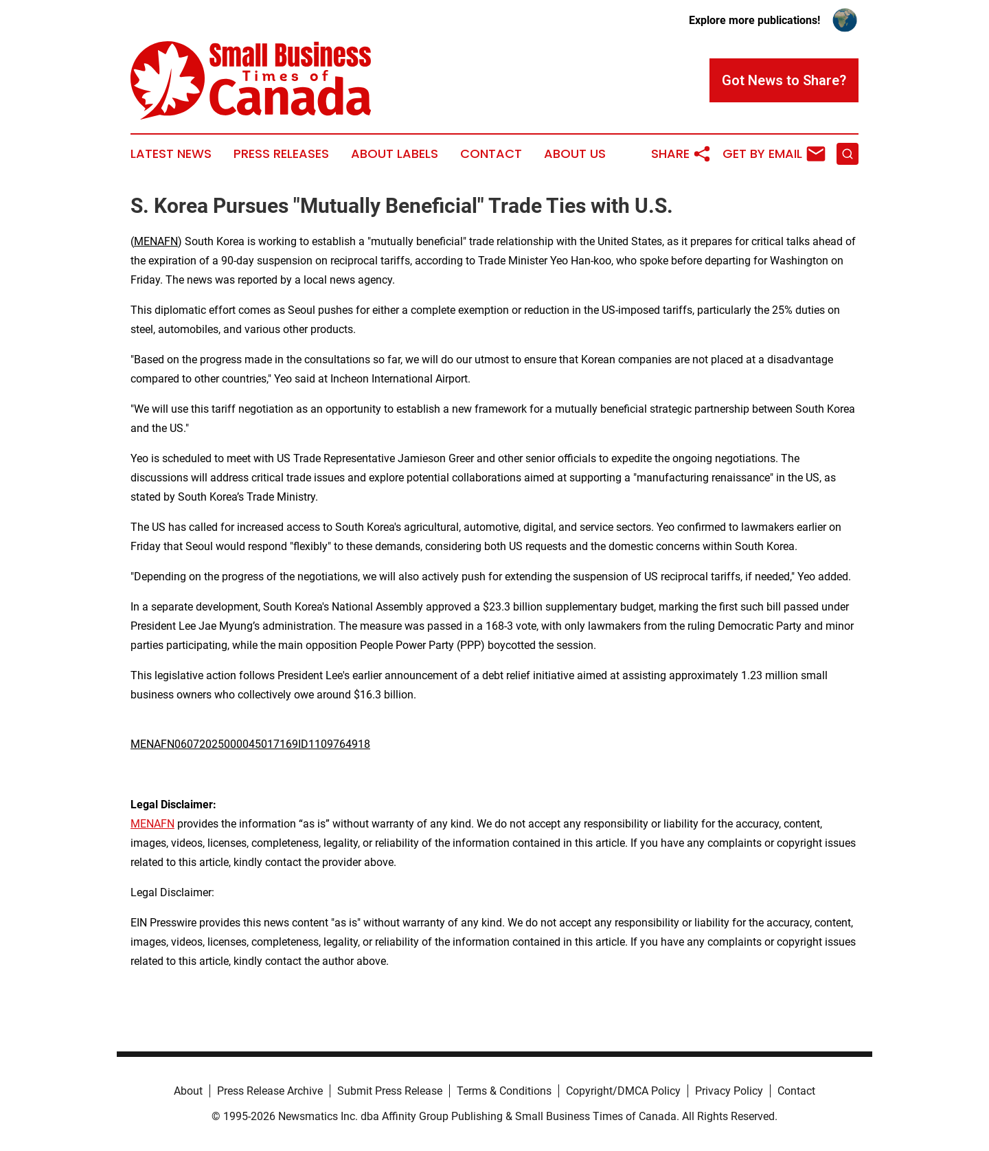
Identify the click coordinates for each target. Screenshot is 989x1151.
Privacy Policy (729, 1090)
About (188, 1090)
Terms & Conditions (504, 1090)
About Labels (394, 153)
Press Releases (281, 153)
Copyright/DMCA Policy (623, 1090)
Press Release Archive (270, 1090)
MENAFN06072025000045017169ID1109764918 (250, 744)
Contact (491, 153)
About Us (575, 153)
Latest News (171, 153)
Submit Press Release (389, 1090)
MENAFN (156, 241)
